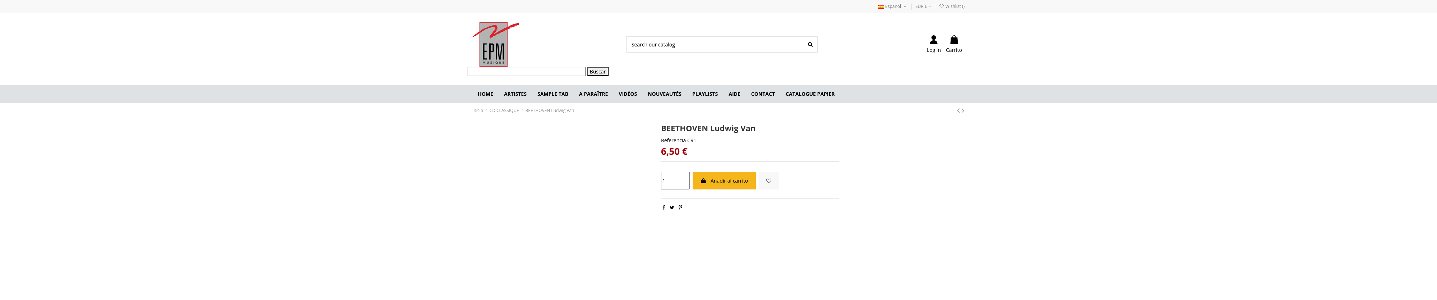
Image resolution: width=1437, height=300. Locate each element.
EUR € (923, 6)
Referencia (673, 140)
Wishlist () (952, 6)
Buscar (598, 71)
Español (893, 6)
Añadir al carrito (724, 180)
